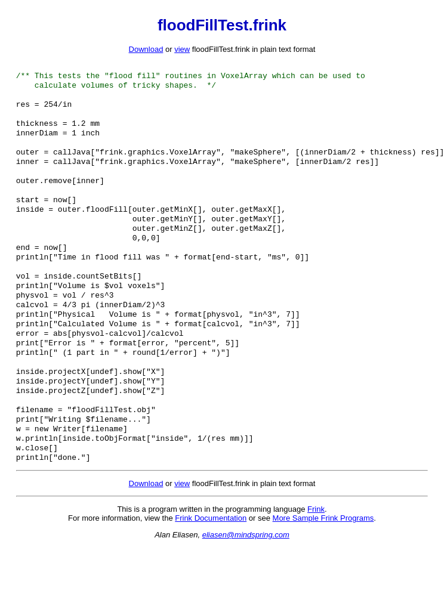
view (182, 49)
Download (146, 49)
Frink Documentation (210, 568)
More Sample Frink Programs (323, 568)
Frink (316, 559)
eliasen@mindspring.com (245, 584)
